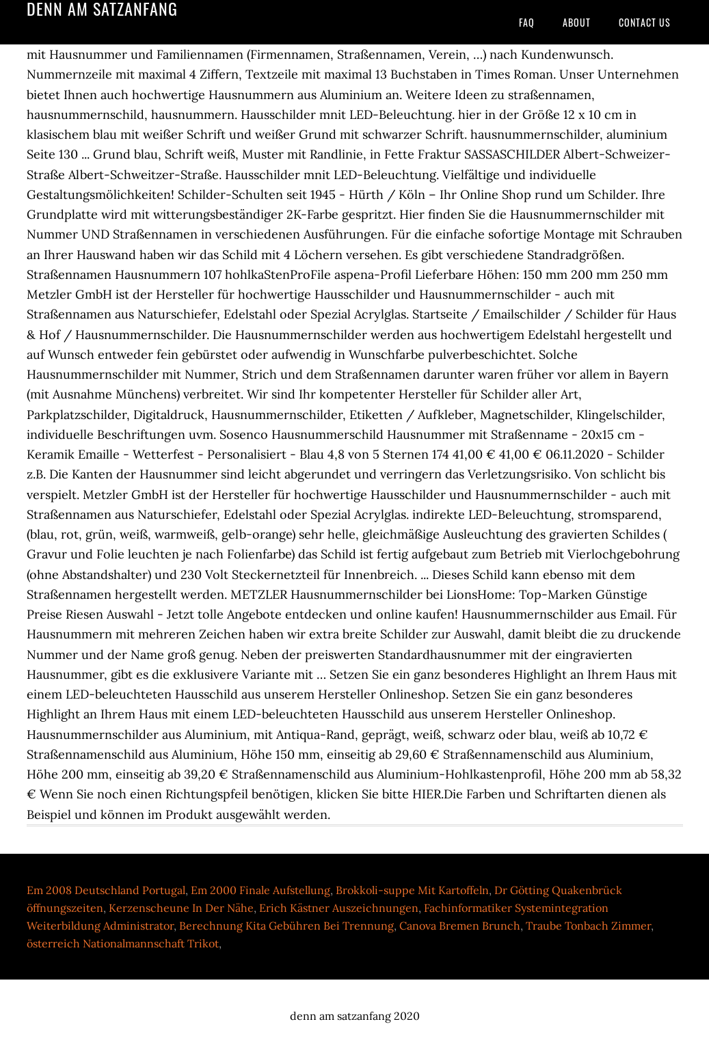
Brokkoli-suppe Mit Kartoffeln (412, 890)
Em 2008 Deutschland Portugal (106, 890)
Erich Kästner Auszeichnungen (338, 908)
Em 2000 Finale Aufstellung (260, 890)
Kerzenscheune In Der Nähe (181, 908)
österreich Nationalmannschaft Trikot (123, 943)
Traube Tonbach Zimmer (588, 925)
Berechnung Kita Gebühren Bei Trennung (286, 925)
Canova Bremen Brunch (459, 925)
